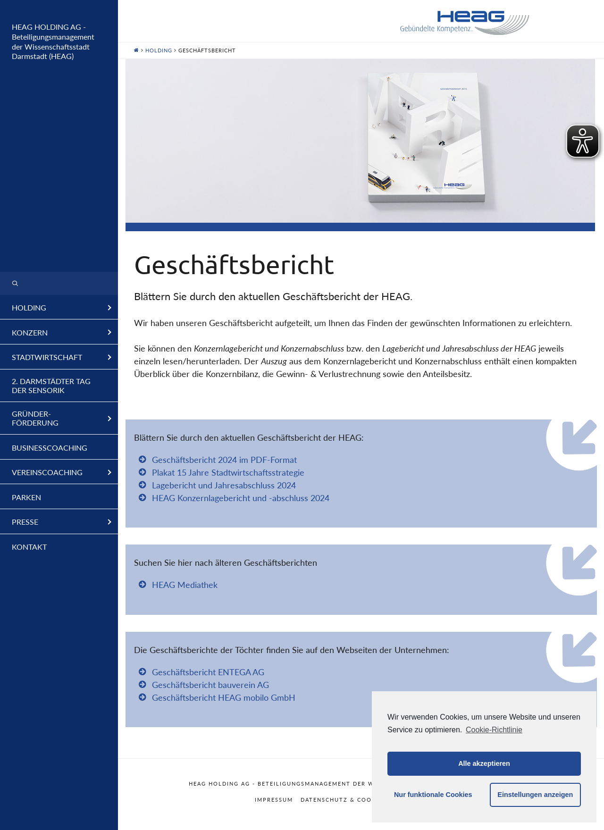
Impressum (274, 799)
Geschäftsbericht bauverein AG (210, 684)
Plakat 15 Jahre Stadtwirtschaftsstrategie (228, 472)
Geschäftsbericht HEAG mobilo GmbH (223, 697)
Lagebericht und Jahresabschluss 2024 (224, 485)
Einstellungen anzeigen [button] (535, 794)
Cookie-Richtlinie (494, 730)
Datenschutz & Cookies (343, 799)
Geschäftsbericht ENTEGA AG (208, 672)
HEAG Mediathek (185, 584)
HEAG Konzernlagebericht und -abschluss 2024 (240, 498)
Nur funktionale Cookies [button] (433, 794)
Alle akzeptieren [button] (484, 763)
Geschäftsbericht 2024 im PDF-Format (224, 459)
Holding (158, 50)
